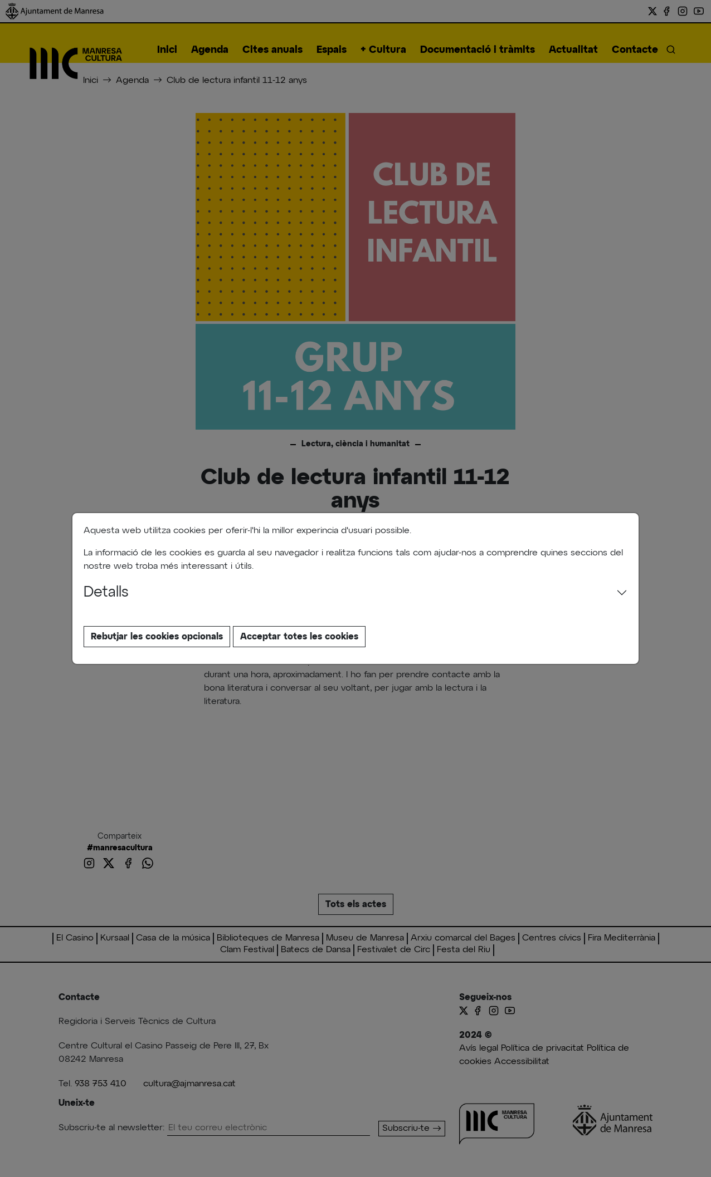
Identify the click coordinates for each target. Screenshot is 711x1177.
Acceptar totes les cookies (299, 636)
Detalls (106, 592)
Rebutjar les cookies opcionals (157, 636)
